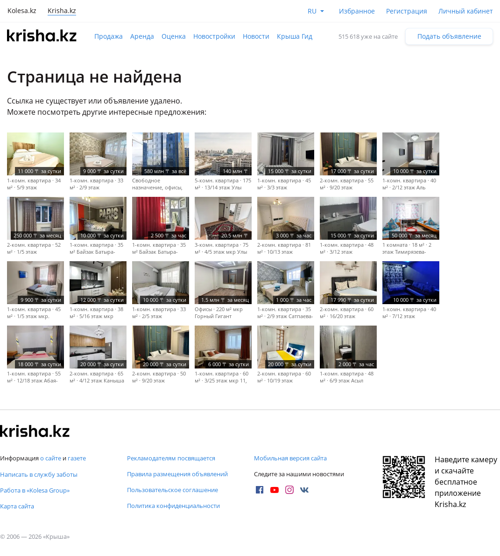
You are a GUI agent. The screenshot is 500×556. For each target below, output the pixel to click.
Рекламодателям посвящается (171, 458)
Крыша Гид (294, 36)
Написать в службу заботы (38, 474)
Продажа (108, 36)
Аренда (142, 36)
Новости (256, 36)
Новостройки (214, 36)
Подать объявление (449, 36)
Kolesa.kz (21, 10)
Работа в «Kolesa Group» (35, 490)
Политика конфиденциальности (173, 505)
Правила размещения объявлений (177, 474)
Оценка (174, 36)
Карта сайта (17, 506)
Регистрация (406, 11)
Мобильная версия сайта (290, 458)
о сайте (50, 458)
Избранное (357, 11)
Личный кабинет (465, 11)
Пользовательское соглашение (172, 490)
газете (77, 458)
